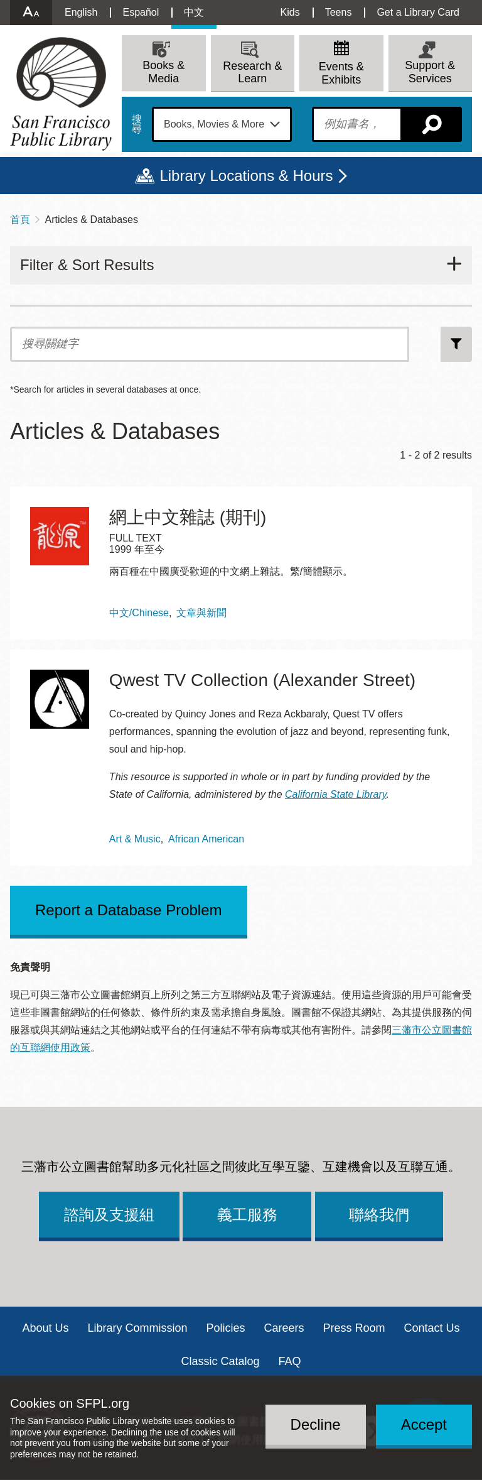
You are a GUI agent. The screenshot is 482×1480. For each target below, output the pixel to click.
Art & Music (135, 839)
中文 (194, 12)
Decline (316, 1424)
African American (206, 839)
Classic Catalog (220, 1361)
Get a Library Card (418, 12)
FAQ (290, 1361)
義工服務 (247, 1214)
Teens (338, 12)
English (81, 12)
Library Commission (137, 1328)
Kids (290, 12)
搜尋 (137, 124)
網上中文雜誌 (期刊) (187, 517)
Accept (424, 1424)
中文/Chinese (139, 612)
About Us (45, 1328)
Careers (284, 1328)
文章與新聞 (201, 612)
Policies (225, 1328)
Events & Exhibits (341, 73)
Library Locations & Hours (246, 175)
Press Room (354, 1328)
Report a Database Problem (128, 909)
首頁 (20, 219)
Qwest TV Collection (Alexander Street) (262, 680)
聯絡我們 (379, 1214)
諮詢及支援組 (109, 1214)
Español (140, 12)
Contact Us (432, 1328)
